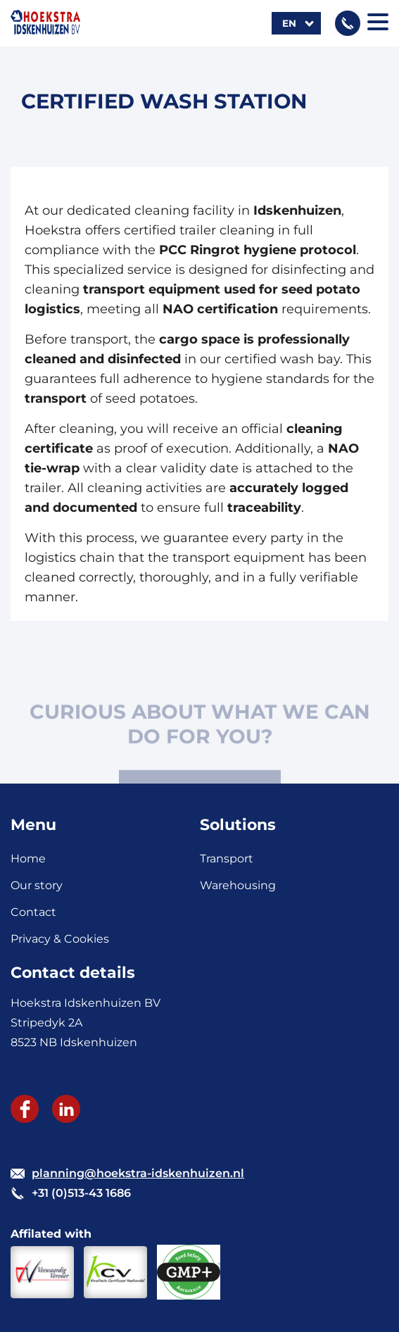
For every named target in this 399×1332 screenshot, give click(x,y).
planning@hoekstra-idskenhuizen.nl (138, 1173)
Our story (37, 885)
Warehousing (238, 885)
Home (28, 858)
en (289, 23)
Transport (226, 858)
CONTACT (199, 764)
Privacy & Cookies (60, 938)
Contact (33, 912)
